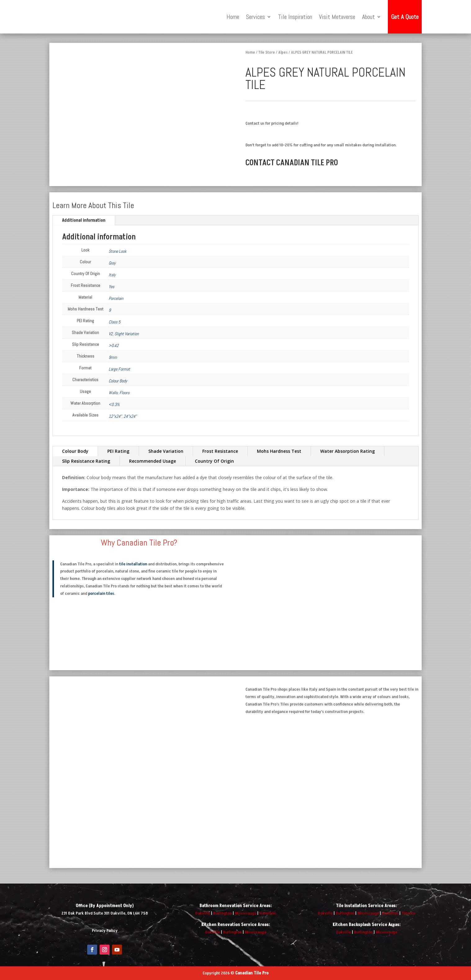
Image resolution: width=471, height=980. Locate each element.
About (368, 17)
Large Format (119, 369)
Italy (112, 275)
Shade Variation (165, 451)
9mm (113, 357)
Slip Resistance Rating (86, 461)
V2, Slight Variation (124, 333)
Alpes (283, 52)
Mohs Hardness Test (279, 451)
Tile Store (266, 52)
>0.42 (114, 345)
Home (233, 17)
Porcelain (116, 298)
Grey (112, 263)
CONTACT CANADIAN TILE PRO (291, 162)
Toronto (408, 913)
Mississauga (245, 913)
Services (255, 17)
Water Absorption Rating (347, 451)
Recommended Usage (152, 461)
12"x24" (115, 416)
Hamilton (267, 913)
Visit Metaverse (337, 17)
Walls (113, 392)
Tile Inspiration (295, 17)
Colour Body (118, 381)
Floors (124, 392)
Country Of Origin (214, 461)
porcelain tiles (101, 593)
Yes (111, 286)
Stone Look (117, 251)
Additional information (83, 220)
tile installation (133, 564)
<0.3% (114, 404)
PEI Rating (118, 451)
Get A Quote (405, 17)
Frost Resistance (220, 451)
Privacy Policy (105, 930)
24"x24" (130, 416)
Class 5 (114, 322)
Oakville (202, 913)
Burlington (222, 913)
